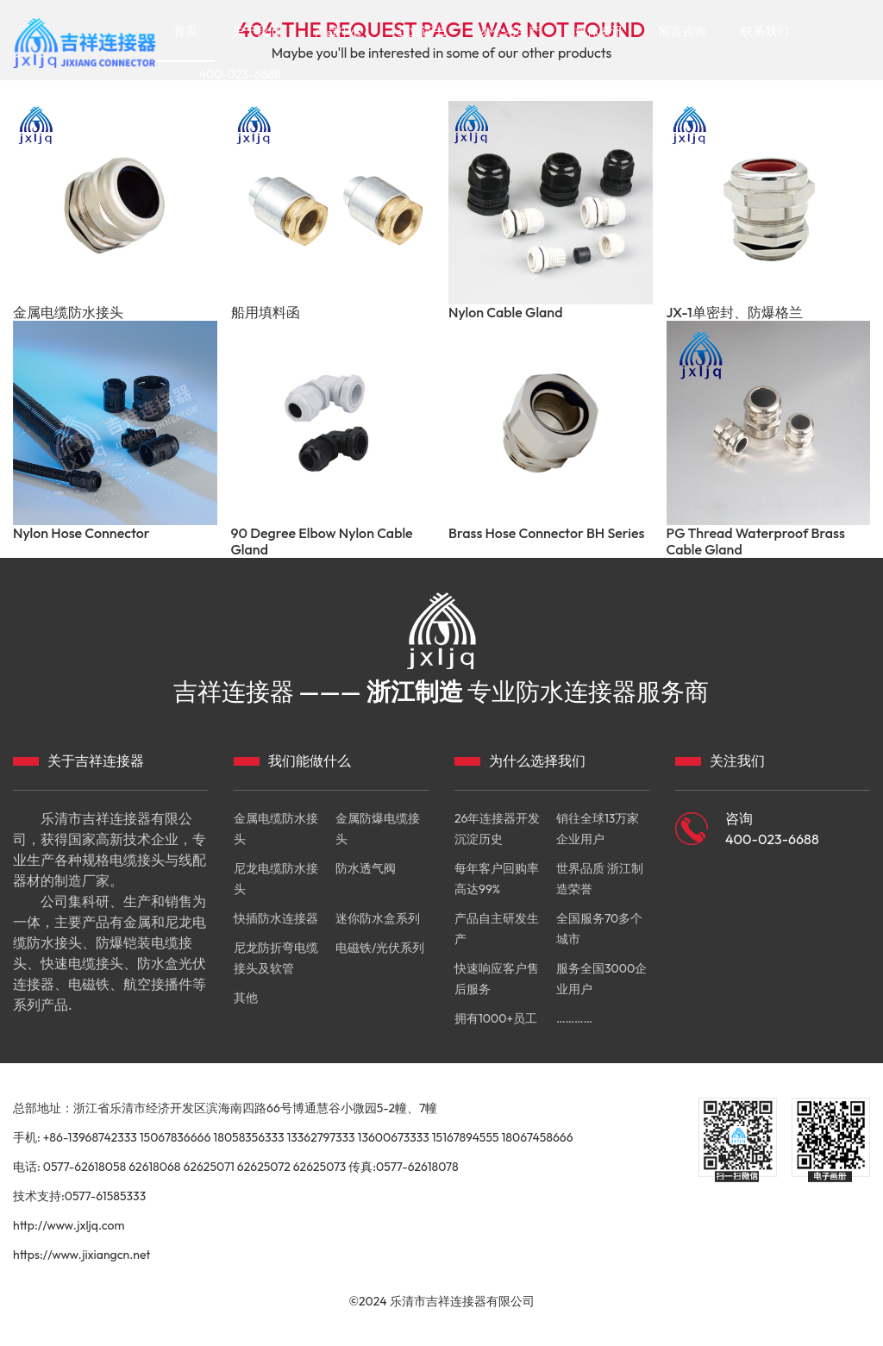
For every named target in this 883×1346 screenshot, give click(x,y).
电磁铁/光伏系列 (379, 947)
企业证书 (422, 31)
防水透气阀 (365, 868)
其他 (246, 997)
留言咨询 (682, 31)
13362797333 (320, 1137)
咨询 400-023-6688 (772, 829)
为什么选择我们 (537, 760)
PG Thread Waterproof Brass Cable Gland (756, 541)
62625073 (320, 1166)
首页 (185, 31)
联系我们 (765, 31)
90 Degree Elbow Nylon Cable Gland (322, 541)
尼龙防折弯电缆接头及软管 (276, 958)
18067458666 (537, 1137)
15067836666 (175, 1137)
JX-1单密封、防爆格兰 (735, 312)
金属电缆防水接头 (68, 312)
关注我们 (737, 760)
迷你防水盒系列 (377, 918)
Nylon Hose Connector (81, 533)
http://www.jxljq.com (68, 1225)
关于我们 (256, 31)
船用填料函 (265, 312)
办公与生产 (510, 31)
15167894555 (465, 1137)
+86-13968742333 (90, 1137)
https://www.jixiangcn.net (81, 1254)
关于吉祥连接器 (95, 760)
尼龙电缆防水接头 (276, 879)
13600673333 (393, 1137)
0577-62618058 (85, 1166)
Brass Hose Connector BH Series (546, 533)
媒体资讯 (599, 31)
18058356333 (248, 1137)
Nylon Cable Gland (505, 312)
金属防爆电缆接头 (377, 829)
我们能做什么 (309, 760)
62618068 (154, 1166)
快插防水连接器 (276, 918)
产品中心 (339, 31)
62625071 (208, 1166)
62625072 (264, 1166)
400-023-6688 (240, 75)
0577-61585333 (105, 1196)
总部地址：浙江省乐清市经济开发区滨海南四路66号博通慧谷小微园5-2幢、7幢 (225, 1108)
